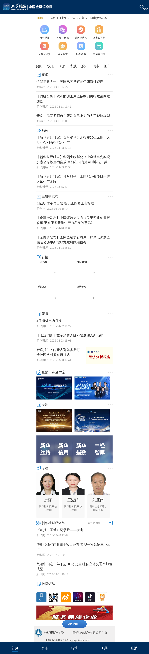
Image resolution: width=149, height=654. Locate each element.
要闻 (39, 66)
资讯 (44, 648)
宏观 (73, 66)
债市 (96, 66)
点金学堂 (58, 372)
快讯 (50, 66)
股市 (84, 66)
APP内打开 (74, 623)
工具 (104, 648)
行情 (74, 648)
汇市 (107, 66)
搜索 (144, 7)
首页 (15, 648)
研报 (62, 66)
